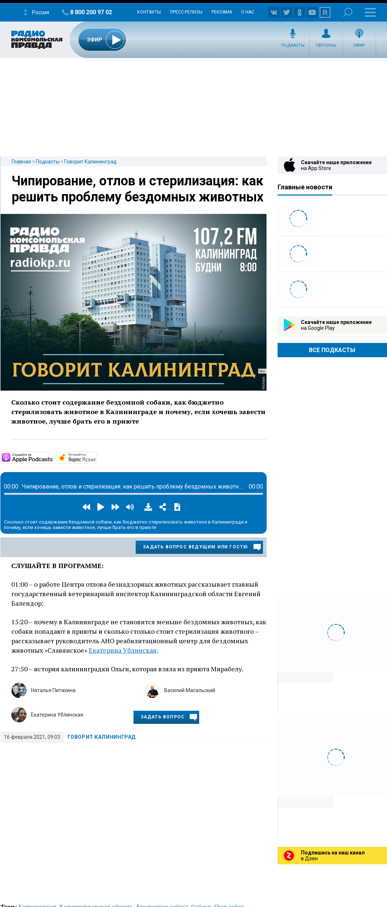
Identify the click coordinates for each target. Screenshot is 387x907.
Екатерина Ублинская (57, 715)
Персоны (326, 45)
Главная (21, 162)
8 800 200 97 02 (91, 12)
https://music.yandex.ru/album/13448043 (96, 457)
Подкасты (293, 45)
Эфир (359, 45)
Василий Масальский (189, 690)
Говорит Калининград (90, 162)
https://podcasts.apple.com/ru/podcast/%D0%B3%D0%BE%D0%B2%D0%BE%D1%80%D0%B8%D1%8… (53, 457)
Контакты (149, 12)
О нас (247, 12)
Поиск (347, 12)
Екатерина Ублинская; (123, 650)
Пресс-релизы (186, 12)
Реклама (222, 12)
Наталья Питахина (53, 690)
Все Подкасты (332, 350)
